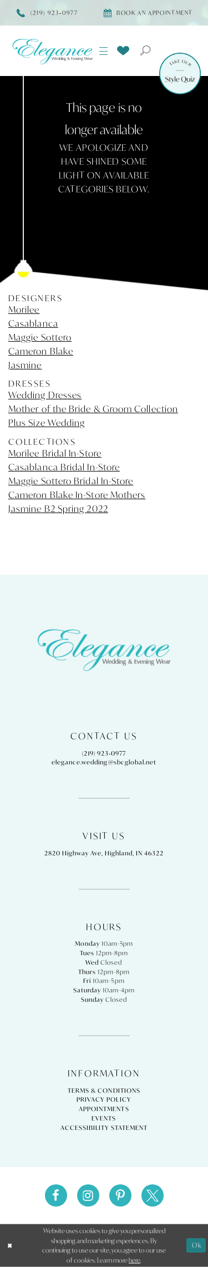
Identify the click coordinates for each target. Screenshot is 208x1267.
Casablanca (33, 323)
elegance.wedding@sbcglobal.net (104, 762)
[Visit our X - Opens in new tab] (152, 1195)
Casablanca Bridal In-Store (64, 467)
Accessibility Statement (104, 1128)
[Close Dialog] (10, 1245)
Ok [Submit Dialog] (197, 1245)
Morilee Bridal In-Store (55, 453)
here (134, 1260)
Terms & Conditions (104, 1090)
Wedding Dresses (45, 395)
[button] (104, 51)
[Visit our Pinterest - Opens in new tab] (120, 1195)
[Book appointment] (148, 13)
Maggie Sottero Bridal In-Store (70, 481)
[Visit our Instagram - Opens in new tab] (88, 1195)
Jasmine (25, 365)
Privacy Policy (104, 1099)
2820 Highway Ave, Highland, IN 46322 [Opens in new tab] (104, 853)
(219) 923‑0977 (104, 753)
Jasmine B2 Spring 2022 (58, 509)
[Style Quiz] (180, 73)
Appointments (104, 1109)
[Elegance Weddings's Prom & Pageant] (52, 51)
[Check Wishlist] (123, 50)
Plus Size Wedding (46, 423)
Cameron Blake (40, 351)
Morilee (24, 309)
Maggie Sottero (40, 337)
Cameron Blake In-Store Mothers (76, 495)
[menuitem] (104, 51)
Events (104, 1118)
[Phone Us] (47, 13)
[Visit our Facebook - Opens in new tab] (56, 1195)
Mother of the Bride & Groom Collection (93, 409)
